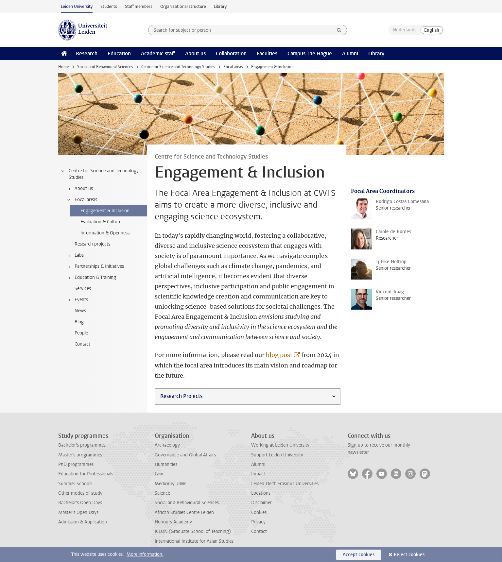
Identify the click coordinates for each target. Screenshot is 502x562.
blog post (279, 355)
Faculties (267, 53)
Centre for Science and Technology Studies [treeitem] (100, 174)
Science (162, 493)
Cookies (259, 512)
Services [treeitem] (83, 288)
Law (159, 474)
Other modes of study (80, 493)
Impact (258, 474)
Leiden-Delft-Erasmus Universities (285, 484)
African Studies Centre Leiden (184, 512)
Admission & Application (82, 522)
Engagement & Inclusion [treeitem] (105, 211)
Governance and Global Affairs (185, 455)
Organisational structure (183, 6)
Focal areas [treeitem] (81, 199)
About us (195, 53)
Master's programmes (80, 455)
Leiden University (77, 6)
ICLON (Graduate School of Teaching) (193, 531)
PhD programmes (76, 464)
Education (119, 53)
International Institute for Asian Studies (194, 541)
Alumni (350, 53)
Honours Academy (173, 522)
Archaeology (167, 445)
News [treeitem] (80, 311)
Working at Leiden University (280, 445)
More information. (145, 554)
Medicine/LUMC (171, 484)
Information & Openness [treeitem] (105, 233)
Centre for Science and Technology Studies (178, 66)
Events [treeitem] (77, 300)
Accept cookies (358, 555)
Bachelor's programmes (82, 445)
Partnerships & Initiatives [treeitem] (95, 266)
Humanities (166, 464)
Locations (260, 493)
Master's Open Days (78, 512)
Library (220, 6)
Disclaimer (261, 503)
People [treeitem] (81, 333)
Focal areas (233, 66)
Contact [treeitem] (82, 344)
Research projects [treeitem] (92, 244)
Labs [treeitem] (75, 255)
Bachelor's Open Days (80, 503)
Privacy (258, 522)
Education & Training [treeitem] (91, 277)
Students (108, 6)
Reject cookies (409, 555)
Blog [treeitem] (79, 322)
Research (86, 53)
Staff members (138, 6)
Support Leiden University (277, 455)
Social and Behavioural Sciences (105, 66)
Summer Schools (75, 484)
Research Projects (181, 396)
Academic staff (158, 53)
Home (63, 66)
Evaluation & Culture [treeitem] (100, 222)
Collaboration (231, 53)
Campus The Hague (309, 53)
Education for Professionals (85, 474)
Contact (259, 531)
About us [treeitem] (79, 188)
